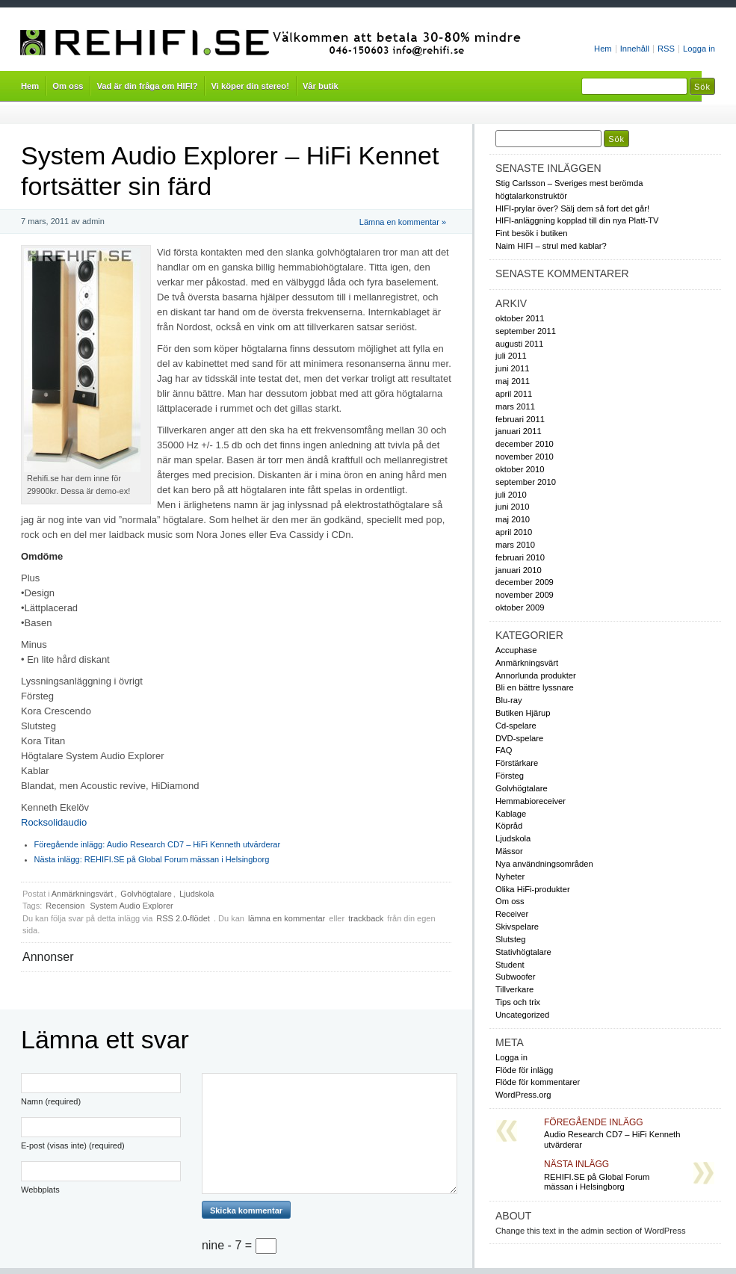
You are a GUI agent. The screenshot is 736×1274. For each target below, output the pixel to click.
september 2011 (525, 331)
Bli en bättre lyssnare (534, 687)
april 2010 (513, 532)
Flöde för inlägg (524, 1070)
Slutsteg (510, 939)
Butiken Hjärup (522, 712)
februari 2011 (520, 419)
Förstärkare (516, 762)
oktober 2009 (519, 607)
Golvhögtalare (146, 893)
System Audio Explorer (131, 905)
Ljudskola (196, 893)
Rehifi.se (275, 43)
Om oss (67, 85)
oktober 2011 (519, 318)
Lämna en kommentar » (402, 221)
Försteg (509, 775)
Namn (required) (51, 1101)
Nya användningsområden (544, 863)
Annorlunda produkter (535, 675)
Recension (65, 905)
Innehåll (634, 48)
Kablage (510, 813)
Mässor (509, 851)
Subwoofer (515, 976)
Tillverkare (514, 989)
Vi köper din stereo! (249, 85)
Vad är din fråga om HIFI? (146, 85)
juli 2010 (511, 494)
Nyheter (510, 876)
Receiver (511, 913)
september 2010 (525, 481)
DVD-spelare (519, 738)
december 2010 (524, 443)
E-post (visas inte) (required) (73, 1145)
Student (510, 964)
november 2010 (524, 456)
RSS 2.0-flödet (184, 918)
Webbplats (40, 1189)
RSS (666, 48)
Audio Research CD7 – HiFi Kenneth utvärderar (157, 844)
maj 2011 (512, 381)
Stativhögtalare (523, 951)
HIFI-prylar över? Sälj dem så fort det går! (572, 208)
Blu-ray (508, 700)
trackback (365, 918)
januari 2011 (518, 431)
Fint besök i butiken (531, 233)
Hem (603, 48)
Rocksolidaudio (54, 822)
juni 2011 (512, 368)
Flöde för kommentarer (537, 1081)
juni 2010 (512, 506)
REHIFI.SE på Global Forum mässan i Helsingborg (152, 859)
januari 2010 (518, 570)
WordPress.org (523, 1094)
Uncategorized (522, 1014)
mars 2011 (515, 406)
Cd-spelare (515, 725)
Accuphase (515, 650)
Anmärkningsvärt (83, 893)
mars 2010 (515, 544)
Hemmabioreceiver (530, 801)
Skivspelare (517, 926)
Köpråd (508, 825)
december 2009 (524, 582)
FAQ (503, 750)
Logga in (699, 48)
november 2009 (524, 594)
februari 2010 (520, 557)
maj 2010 (512, 519)
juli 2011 (511, 355)
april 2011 (513, 393)
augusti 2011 (519, 343)
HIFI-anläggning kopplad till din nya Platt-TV (577, 220)
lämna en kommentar (286, 918)
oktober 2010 (519, 469)
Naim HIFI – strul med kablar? (551, 245)
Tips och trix (517, 1002)
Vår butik (320, 85)
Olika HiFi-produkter (532, 889)
